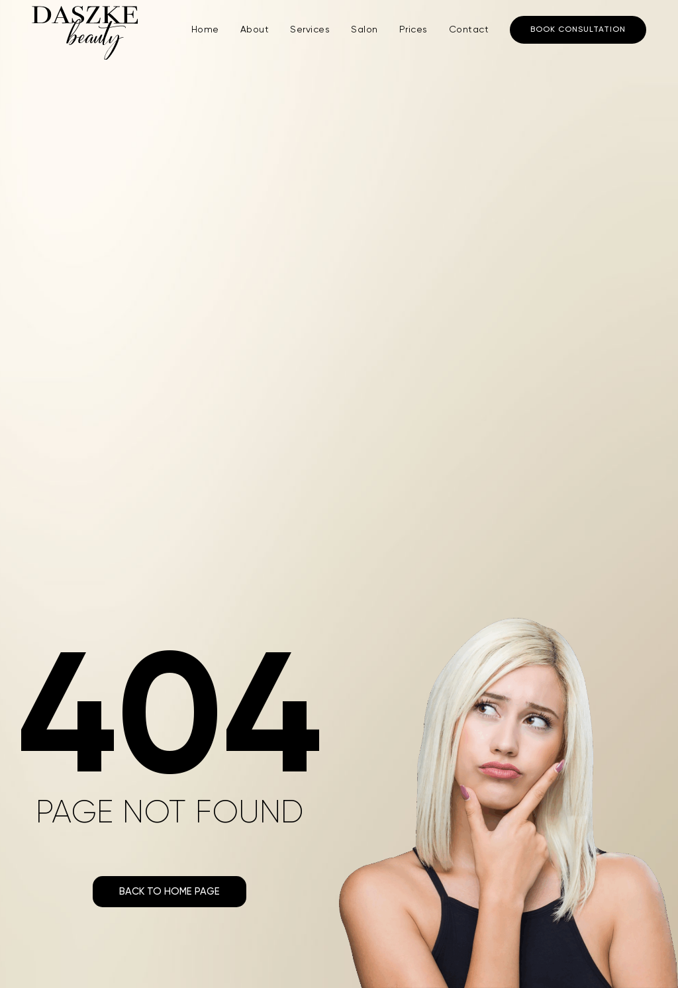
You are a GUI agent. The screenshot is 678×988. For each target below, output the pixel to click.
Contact (469, 29)
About (254, 29)
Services (310, 29)
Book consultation (578, 30)
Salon (364, 29)
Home (205, 29)
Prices (413, 29)
